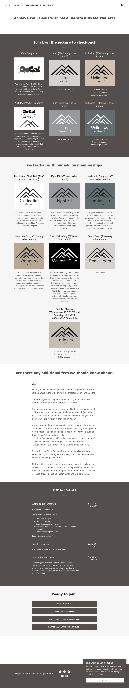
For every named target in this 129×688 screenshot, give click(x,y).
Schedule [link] (18, 5)
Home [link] (7, 5)
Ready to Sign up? (64, 603)
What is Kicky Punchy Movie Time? (64, 619)
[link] (60, 672)
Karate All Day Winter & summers (64, 627)
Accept (105, 680)
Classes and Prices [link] (35, 5)
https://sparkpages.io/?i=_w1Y (43, 509)
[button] (51, 5)
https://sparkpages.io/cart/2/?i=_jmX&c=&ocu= (49, 549)
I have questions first (64, 611)
